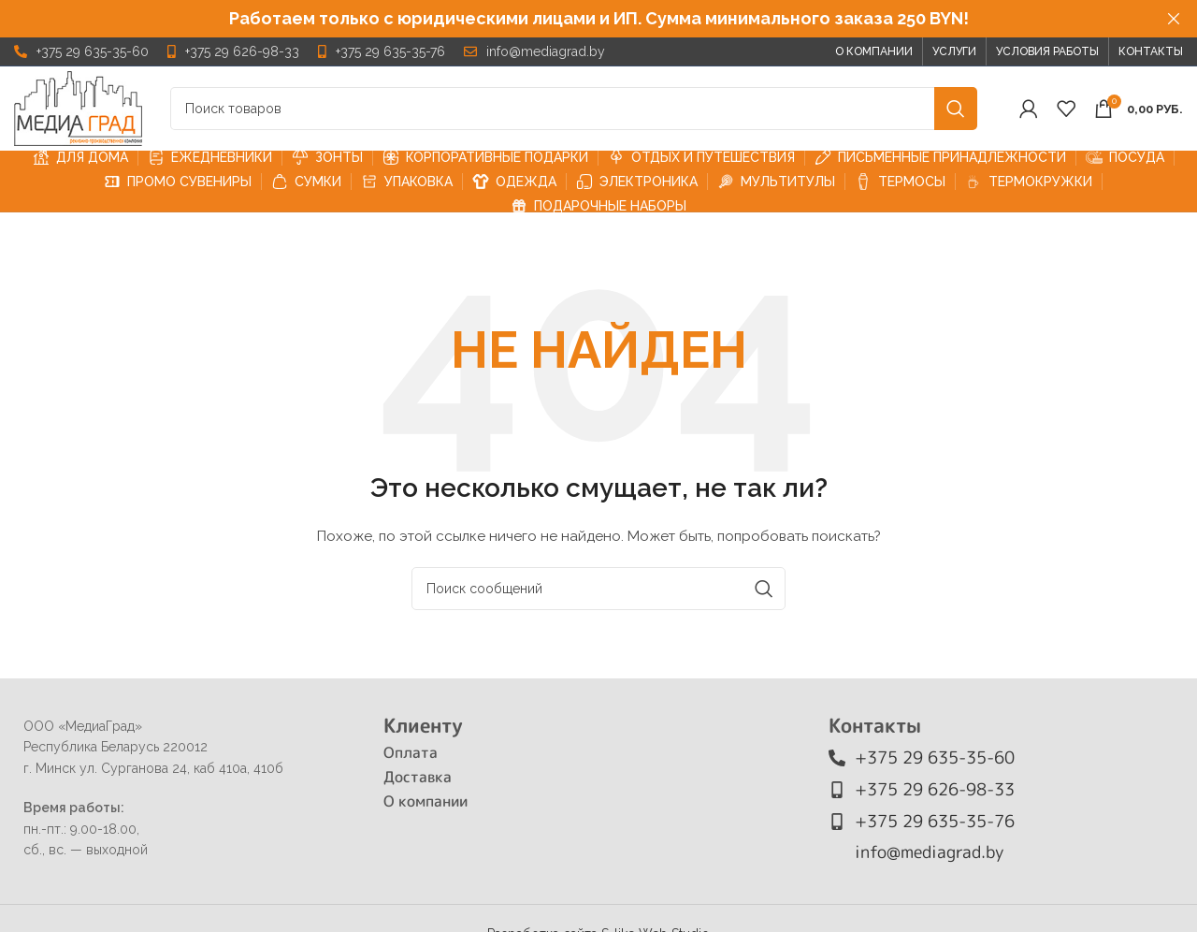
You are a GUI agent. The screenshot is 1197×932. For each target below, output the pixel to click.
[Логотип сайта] (78, 107)
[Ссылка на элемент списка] (81, 51)
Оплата (410, 752)
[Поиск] (573, 108)
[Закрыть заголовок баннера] (1173, 18)
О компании (425, 801)
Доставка (417, 776)
